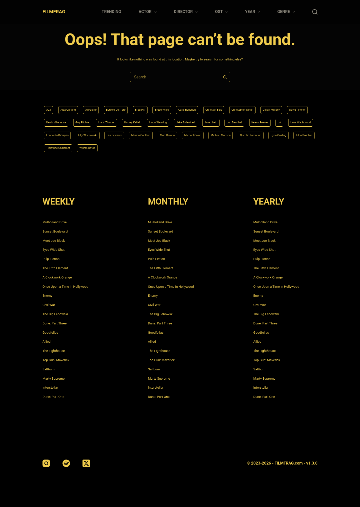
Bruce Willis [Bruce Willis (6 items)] (182, 107)
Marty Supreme (53, 378)
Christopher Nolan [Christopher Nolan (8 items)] (278, 107)
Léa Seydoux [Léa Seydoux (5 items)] (238, 134)
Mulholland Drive (54, 222)
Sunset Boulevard (55, 231)
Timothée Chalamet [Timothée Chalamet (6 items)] (225, 148)
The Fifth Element (55, 268)
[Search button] (225, 77)
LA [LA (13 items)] (109, 134)
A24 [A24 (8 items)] (49, 107)
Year (253, 12)
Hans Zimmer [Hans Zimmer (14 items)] (181, 120)
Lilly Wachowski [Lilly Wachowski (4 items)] (206, 134)
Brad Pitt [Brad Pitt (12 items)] (157, 107)
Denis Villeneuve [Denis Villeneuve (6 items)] (121, 120)
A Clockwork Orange (57, 277)
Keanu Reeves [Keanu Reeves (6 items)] (86, 134)
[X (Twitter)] (86, 463)
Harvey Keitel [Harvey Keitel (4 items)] (211, 120)
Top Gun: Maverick (55, 360)
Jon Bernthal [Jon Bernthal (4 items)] (56, 134)
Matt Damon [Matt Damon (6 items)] (301, 134)
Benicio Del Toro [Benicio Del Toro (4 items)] (127, 107)
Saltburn (48, 369)
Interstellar (50, 387)
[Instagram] (46, 463)
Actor (148, 12)
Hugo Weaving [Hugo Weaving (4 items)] (242, 120)
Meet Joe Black (53, 241)
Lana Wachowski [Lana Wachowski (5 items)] (133, 134)
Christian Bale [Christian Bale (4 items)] (243, 107)
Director (187, 12)
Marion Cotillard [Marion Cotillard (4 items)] (270, 134)
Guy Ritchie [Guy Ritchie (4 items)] (152, 120)
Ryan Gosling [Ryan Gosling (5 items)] (160, 148)
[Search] (315, 11)
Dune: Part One (53, 397)
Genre (287, 12)
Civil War (48, 305)
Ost (222, 12)
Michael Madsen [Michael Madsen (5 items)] (91, 148)
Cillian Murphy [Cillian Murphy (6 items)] (57, 120)
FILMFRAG (53, 11)
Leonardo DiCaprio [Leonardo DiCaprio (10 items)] (170, 134)
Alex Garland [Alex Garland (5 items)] (72, 107)
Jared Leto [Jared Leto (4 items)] (304, 120)
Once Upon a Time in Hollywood (65, 286)
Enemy (47, 295)
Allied (46, 341)
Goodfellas (50, 332)
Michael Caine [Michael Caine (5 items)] (57, 148)
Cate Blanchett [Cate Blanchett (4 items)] (211, 107)
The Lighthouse (53, 351)
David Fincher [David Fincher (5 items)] (88, 120)
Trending (111, 11)
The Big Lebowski (55, 314)
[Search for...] (175, 77)
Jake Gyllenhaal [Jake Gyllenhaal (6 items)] (275, 120)
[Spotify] (66, 463)
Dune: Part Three (54, 323)
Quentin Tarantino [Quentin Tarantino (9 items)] (126, 148)
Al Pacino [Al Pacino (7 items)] (98, 107)
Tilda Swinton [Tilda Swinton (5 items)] (190, 148)
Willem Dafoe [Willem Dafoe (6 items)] (260, 148)
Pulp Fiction (51, 259)
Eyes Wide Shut (53, 250)
